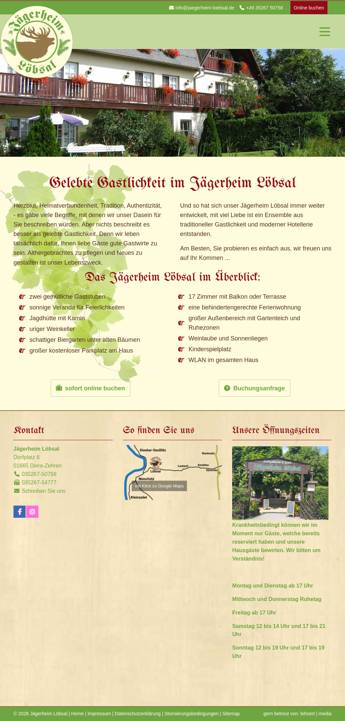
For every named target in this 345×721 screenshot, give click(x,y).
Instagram (32, 512)
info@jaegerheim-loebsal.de (205, 7)
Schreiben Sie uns (43, 491)
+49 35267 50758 (264, 7)
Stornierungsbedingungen (191, 713)
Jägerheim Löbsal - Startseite (37, 42)
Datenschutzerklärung (138, 713)
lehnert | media (316, 713)
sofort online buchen (95, 388)
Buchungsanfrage (259, 388)
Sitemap (231, 713)
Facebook (19, 512)
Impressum (99, 713)
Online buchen (309, 7)
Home (77, 713)
